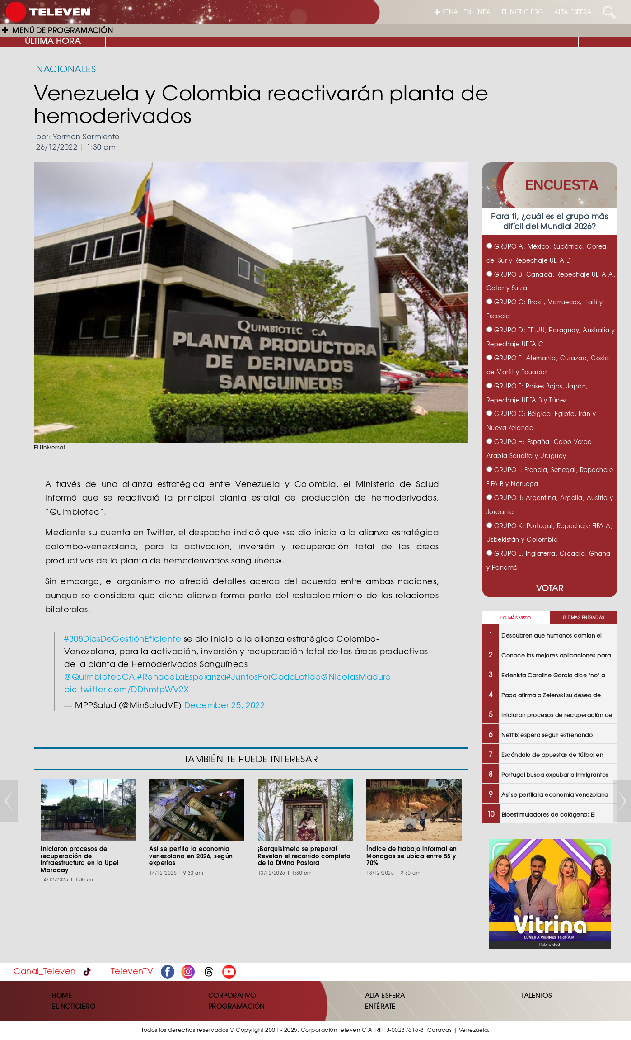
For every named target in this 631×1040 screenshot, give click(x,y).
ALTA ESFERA (573, 12)
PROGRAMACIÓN (236, 1006)
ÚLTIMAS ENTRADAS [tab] (583, 617)
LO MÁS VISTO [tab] (515, 618)
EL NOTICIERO (522, 12)
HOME (61, 995)
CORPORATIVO (232, 995)
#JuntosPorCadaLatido (273, 676)
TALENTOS (536, 995)
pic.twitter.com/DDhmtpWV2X (126, 689)
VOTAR (550, 587)
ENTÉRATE (380, 1006)
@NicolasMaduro (356, 676)
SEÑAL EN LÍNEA (463, 12)
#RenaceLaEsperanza (181, 676)
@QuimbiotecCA (99, 676)
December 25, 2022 (224, 705)
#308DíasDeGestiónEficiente (122, 638)
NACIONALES (66, 68)
